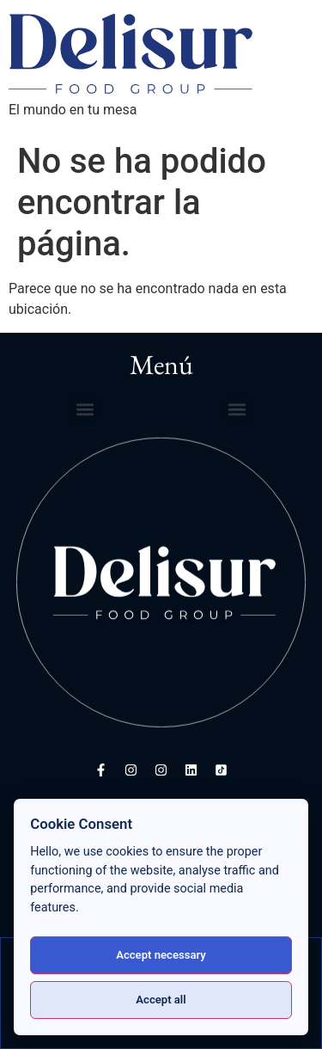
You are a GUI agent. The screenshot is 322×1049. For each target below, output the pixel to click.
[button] (84, 410)
